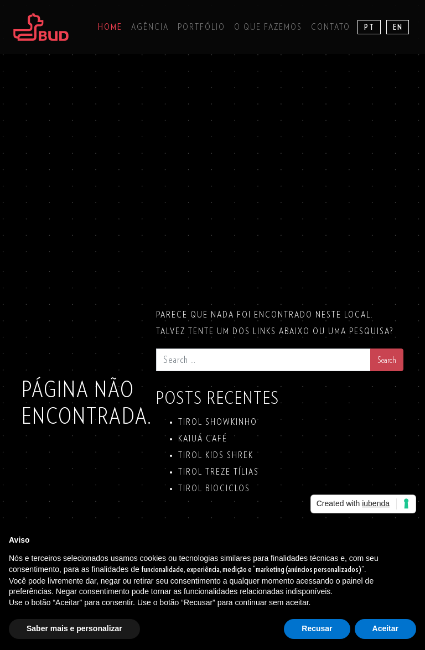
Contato (330, 27)
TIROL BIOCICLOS (214, 488)
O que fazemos (268, 27)
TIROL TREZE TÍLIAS (218, 471)
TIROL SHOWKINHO (217, 422)
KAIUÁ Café (202, 438)
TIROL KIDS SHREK (215, 455)
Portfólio (201, 27)
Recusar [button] (317, 628)
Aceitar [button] (385, 628)
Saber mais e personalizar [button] (74, 628)
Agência (150, 27)
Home (110, 27)
